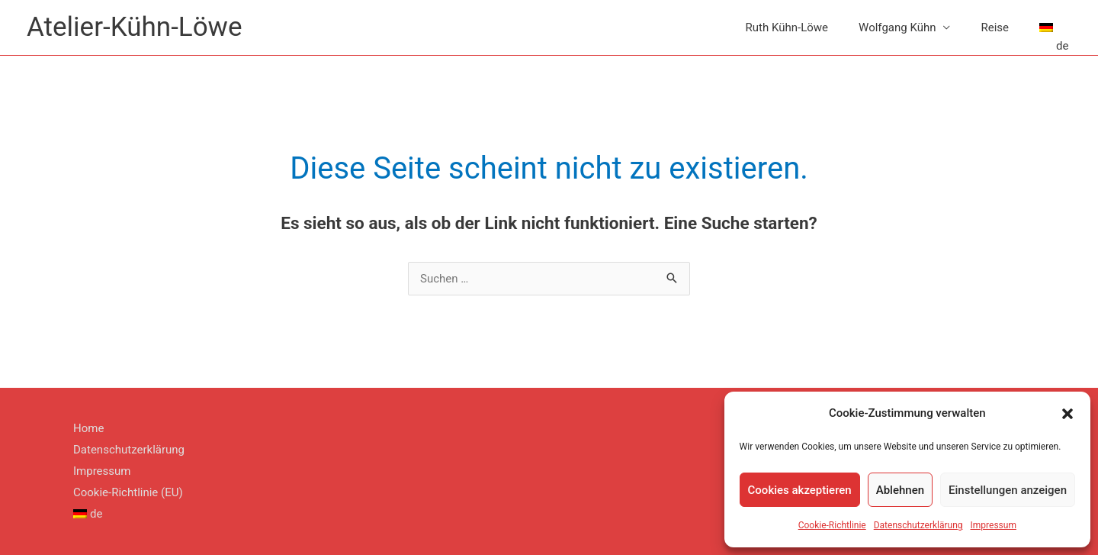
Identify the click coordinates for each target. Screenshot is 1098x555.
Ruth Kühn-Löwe (787, 27)
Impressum (993, 525)
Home (88, 428)
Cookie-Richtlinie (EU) (128, 492)
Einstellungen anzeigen (1008, 490)
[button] (1067, 413)
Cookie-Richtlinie (832, 525)
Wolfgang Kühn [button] (897, 27)
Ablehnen (900, 490)
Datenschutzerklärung (918, 525)
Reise (995, 27)
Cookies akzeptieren (800, 490)
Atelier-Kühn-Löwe (134, 27)
